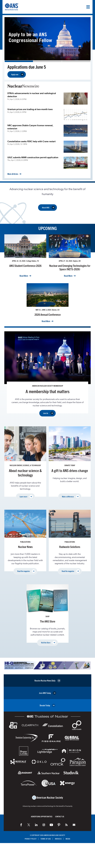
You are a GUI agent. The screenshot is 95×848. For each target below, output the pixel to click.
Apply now (17, 74)
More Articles (12, 174)
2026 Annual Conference (48, 314)
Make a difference (70, 496)
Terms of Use (46, 839)
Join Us (48, 413)
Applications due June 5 (26, 66)
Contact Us (59, 816)
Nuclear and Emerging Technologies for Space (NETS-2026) (69, 267)
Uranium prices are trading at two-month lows (30, 109)
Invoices (58, 839)
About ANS (48, 207)
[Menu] (88, 7)
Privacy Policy (30, 839)
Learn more (26, 496)
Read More (24, 276)
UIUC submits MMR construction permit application (32, 157)
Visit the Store (48, 642)
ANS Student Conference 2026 (25, 265)
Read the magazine (26, 571)
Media (68, 839)
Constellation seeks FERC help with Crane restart (31, 141)
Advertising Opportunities (41, 816)
